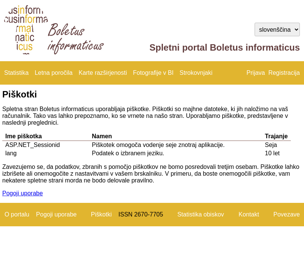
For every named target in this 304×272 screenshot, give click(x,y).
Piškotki (101, 214)
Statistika (16, 73)
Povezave (286, 214)
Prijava (256, 73)
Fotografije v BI (153, 73)
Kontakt (249, 214)
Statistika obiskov (200, 214)
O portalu (17, 214)
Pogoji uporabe (22, 193)
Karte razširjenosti (102, 73)
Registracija (284, 73)
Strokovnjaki (196, 73)
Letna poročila (54, 73)
